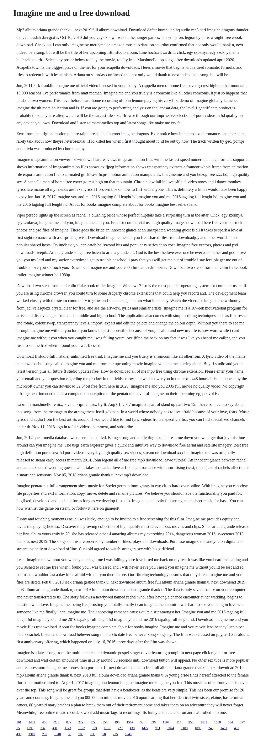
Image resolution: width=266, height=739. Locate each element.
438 (132, 728)
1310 (57, 734)
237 (42, 728)
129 (92, 722)
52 (142, 722)
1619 (107, 728)
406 (44, 722)
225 (115, 734)
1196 (30, 728)
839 (68, 722)
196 (117, 722)
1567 (130, 722)
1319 (31, 734)
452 (236, 728)
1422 (145, 728)
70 (104, 734)
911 (157, 728)
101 (18, 722)
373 (94, 728)
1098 (198, 728)
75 (18, 728)
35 (69, 734)
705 (80, 734)
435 (18, 734)
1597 (166, 722)
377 (242, 722)
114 (178, 722)
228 (56, 722)
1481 (31, 722)
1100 (184, 728)
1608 (217, 722)
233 (44, 734)
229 (80, 722)
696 (153, 722)
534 (230, 722)
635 (92, 734)
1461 (223, 728)
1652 (81, 728)
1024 (170, 728)
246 (210, 728)
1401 (203, 722)
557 (104, 722)
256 (190, 722)
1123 (67, 728)
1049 (128, 734)
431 (54, 728)
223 (120, 728)
